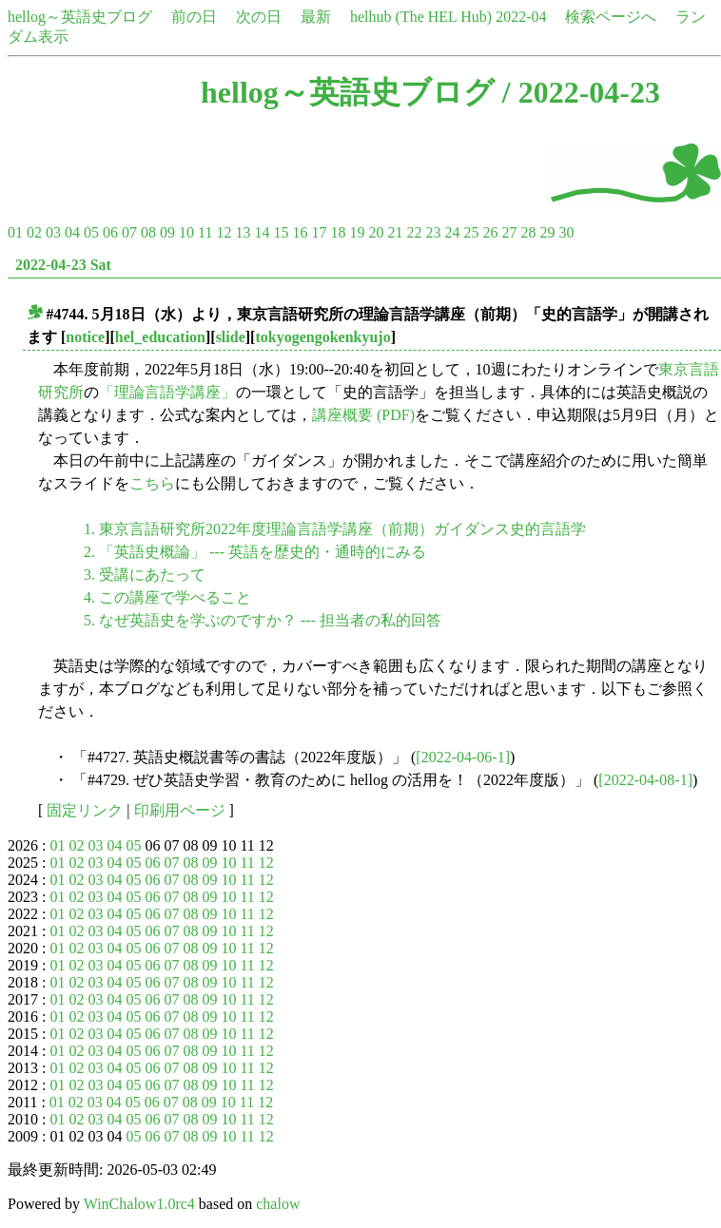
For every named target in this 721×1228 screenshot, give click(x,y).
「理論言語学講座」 (167, 392)
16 (299, 232)
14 (261, 232)
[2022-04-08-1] (645, 780)
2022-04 (521, 17)
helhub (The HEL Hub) (421, 17)
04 (72, 232)
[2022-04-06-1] (463, 757)
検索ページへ (610, 17)
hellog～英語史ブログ (80, 17)
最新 (316, 17)
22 (413, 232)
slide (230, 337)
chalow (278, 1204)
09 (167, 232)
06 (110, 232)
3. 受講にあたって (144, 574)
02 (34, 232)
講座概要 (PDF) (363, 415)
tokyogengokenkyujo (322, 337)
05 (91, 232)
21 (394, 232)
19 (356, 232)
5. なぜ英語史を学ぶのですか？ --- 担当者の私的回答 (262, 620)
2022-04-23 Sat (63, 265)
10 (186, 232)
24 (451, 232)
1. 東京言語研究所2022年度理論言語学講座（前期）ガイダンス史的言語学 (335, 529)
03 (53, 232)
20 (375, 232)
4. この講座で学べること (167, 597)
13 (242, 232)
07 (129, 232)
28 (528, 232)
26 (489, 232)
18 (337, 232)
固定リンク (85, 810)
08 (148, 232)
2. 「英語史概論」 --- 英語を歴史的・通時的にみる (255, 552)
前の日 (194, 17)
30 (566, 232)
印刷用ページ (179, 810)
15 (280, 232)
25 (470, 232)
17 (318, 232)
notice (85, 337)
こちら (152, 483)
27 (508, 232)
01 (15, 232)
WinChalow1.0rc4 (139, 1204)
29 (547, 232)
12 (223, 232)
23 (432, 232)
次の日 (259, 17)
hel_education (160, 337)
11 (205, 232)
